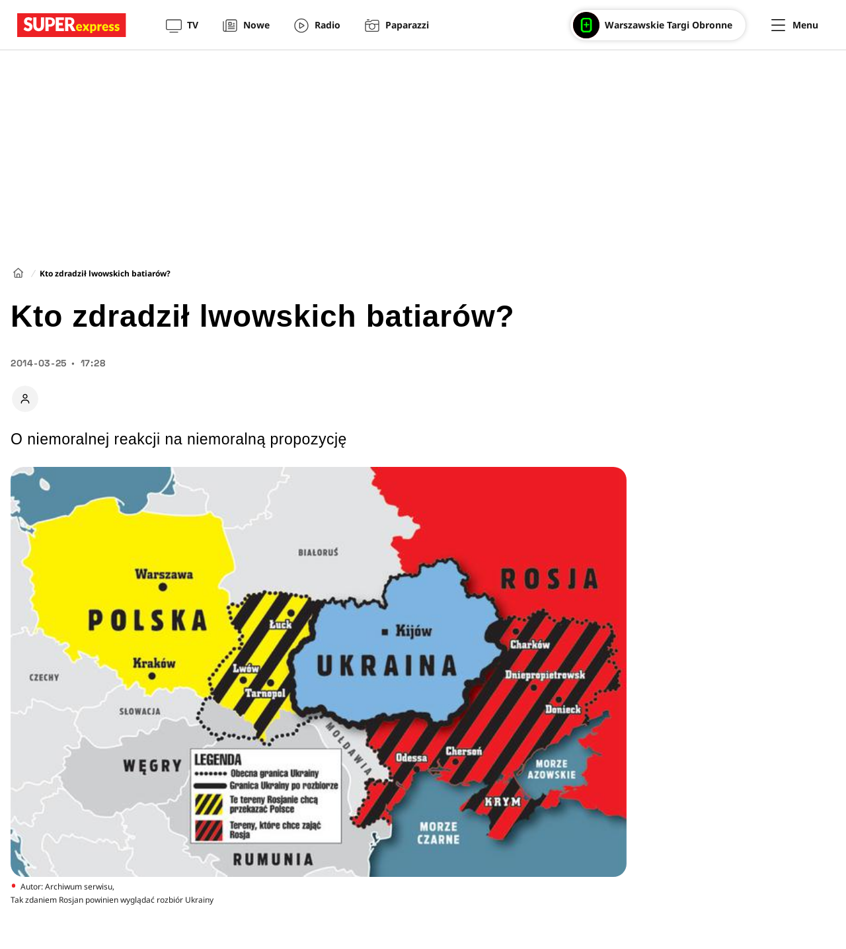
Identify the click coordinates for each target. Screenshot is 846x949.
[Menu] (794, 25)
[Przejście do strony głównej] (72, 25)
